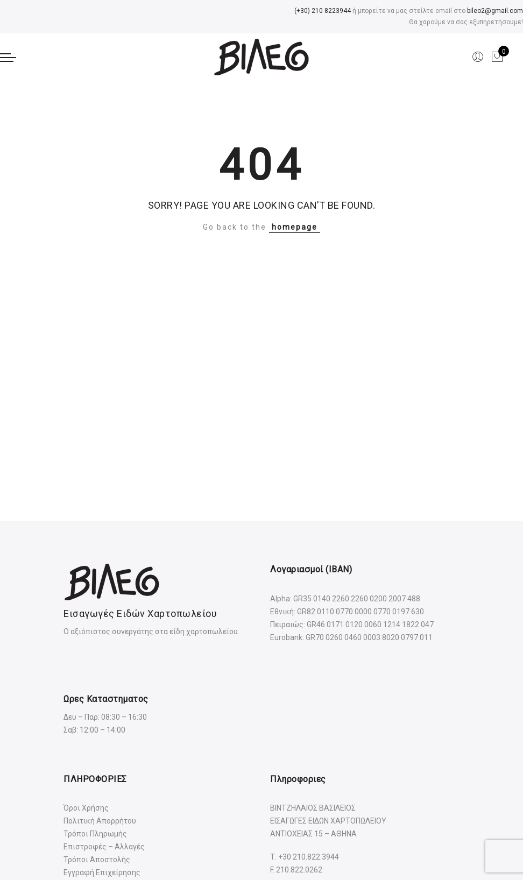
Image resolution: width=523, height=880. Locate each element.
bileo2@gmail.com (495, 11)
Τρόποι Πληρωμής (95, 833)
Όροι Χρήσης (86, 808)
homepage (294, 227)
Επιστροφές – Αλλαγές (104, 846)
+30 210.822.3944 (308, 857)
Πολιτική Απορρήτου (99, 821)
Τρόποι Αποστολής (96, 859)
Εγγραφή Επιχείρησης (101, 872)
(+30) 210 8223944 (322, 11)
